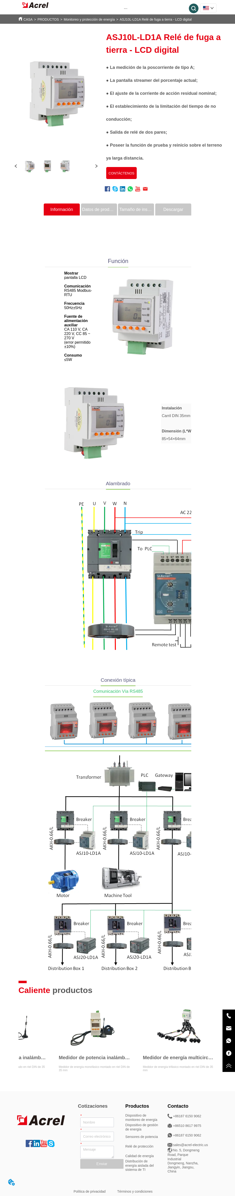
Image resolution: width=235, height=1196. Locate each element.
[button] (125, 8)
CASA (28, 19)
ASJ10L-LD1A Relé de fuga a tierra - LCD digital (156, 19)
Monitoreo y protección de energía (89, 19)
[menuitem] (126, 8)
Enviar (101, 1164)
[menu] (126, 8)
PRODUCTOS (48, 19)
